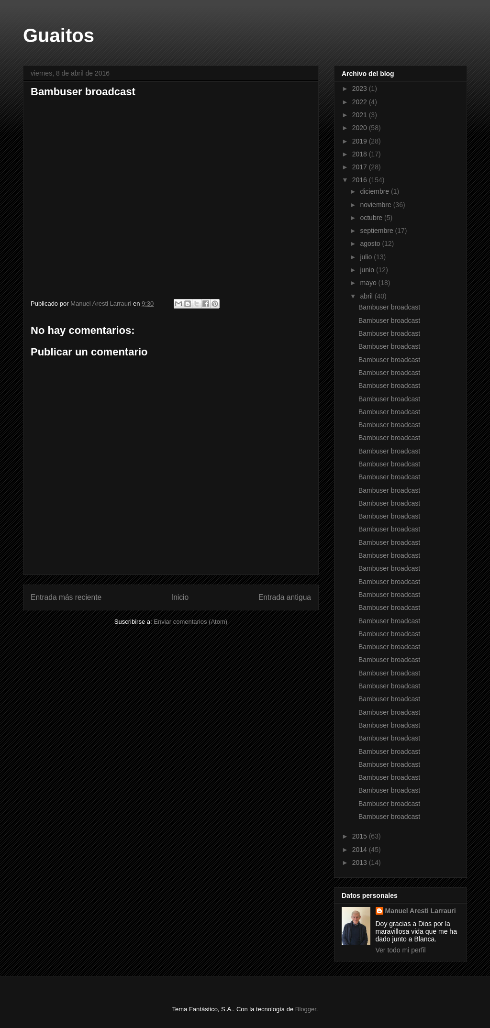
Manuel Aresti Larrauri (420, 911)
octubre (372, 217)
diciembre (375, 191)
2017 (360, 167)
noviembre (376, 205)
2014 (360, 849)
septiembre (377, 230)
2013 (360, 862)
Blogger (305, 1009)
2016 (360, 180)
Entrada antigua (284, 597)
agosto (371, 243)
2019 (360, 141)
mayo (369, 283)
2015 (360, 836)
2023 (360, 88)
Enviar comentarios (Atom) (190, 621)
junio (368, 270)
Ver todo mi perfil (401, 950)
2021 (360, 115)
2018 (360, 154)
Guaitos (58, 35)
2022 (360, 102)
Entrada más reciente (66, 597)
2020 (360, 128)
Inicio (180, 597)
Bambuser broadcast (141, 194)
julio (367, 257)
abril (367, 296)
